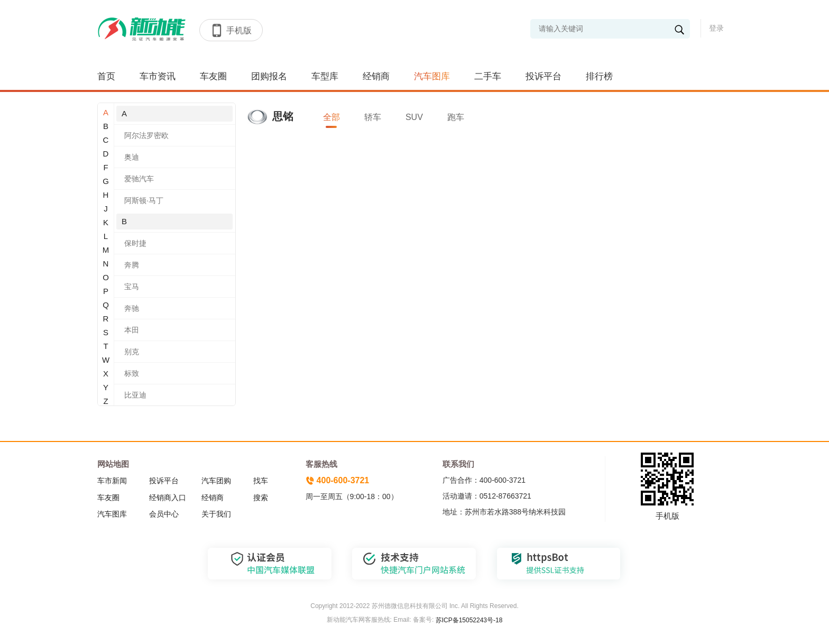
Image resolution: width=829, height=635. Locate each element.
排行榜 (599, 76)
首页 (106, 76)
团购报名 (269, 76)
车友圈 (213, 76)
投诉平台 (543, 76)
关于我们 (216, 514)
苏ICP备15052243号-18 (468, 620)
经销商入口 (167, 497)
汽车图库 (432, 76)
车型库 (324, 76)
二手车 (487, 76)
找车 (260, 480)
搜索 (260, 497)
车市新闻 (112, 480)
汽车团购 (216, 480)
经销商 (376, 76)
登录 (716, 28)
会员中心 (164, 514)
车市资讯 (158, 76)
